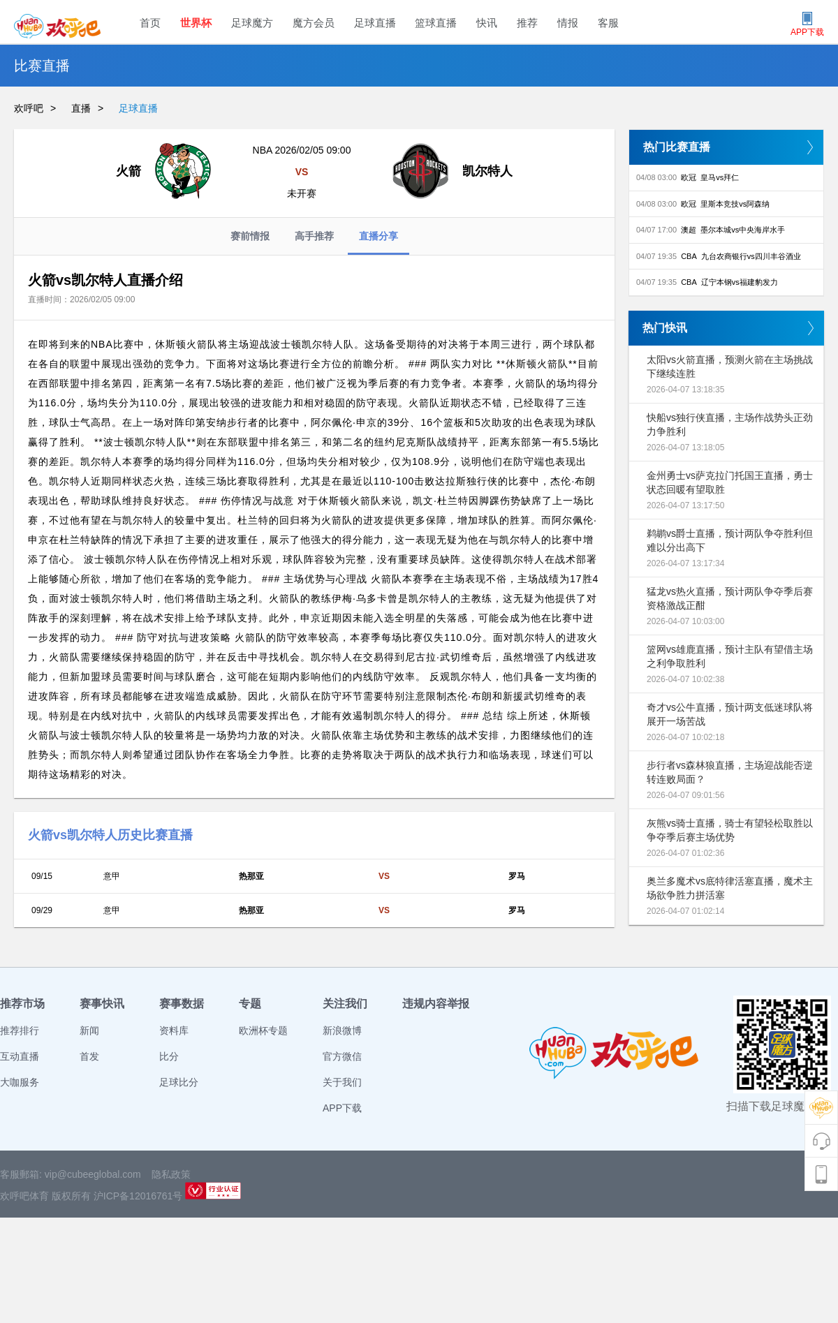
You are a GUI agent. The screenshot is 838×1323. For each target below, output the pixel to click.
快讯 (486, 23)
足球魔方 (252, 23)
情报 (567, 23)
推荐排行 (19, 1030)
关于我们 (342, 1082)
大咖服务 (19, 1082)
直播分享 (378, 242)
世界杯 (196, 23)
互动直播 (19, 1056)
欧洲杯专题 (263, 1030)
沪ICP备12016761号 (138, 1196)
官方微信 (342, 1056)
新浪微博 (342, 1030)
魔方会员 (314, 23)
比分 (169, 1056)
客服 (608, 23)
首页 (150, 23)
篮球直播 (436, 23)
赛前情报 (250, 236)
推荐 (527, 23)
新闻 (89, 1030)
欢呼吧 (28, 108)
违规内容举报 (435, 1004)
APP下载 (342, 1108)
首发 (89, 1056)
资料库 (174, 1030)
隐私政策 (171, 1174)
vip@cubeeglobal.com (93, 1174)
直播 (81, 108)
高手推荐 (314, 236)
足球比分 (178, 1082)
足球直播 (375, 23)
